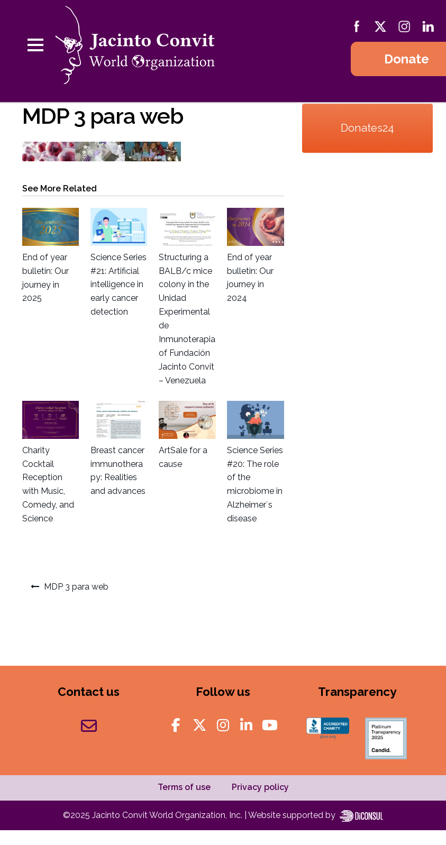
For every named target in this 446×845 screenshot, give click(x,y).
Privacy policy (260, 787)
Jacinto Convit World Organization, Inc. (168, 815)
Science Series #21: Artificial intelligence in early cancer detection (118, 284)
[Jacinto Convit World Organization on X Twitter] (199, 725)
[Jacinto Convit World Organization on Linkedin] (246, 725)
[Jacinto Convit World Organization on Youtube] (270, 725)
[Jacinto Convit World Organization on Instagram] (223, 725)
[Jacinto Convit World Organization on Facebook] (176, 725)
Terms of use (184, 787)
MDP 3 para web (76, 587)
